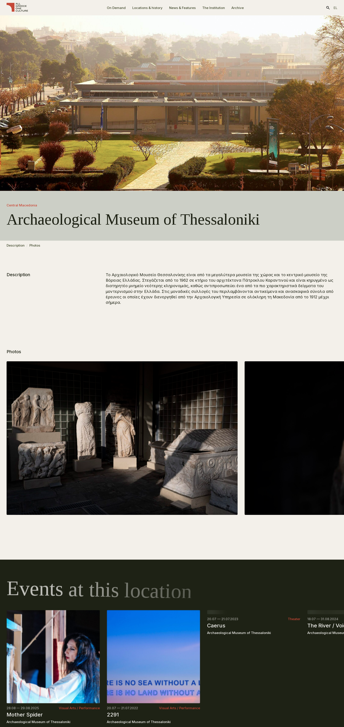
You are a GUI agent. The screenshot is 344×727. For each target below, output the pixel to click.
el (335, 8)
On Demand (116, 8)
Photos (34, 247)
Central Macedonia (22, 205)
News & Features (182, 8)
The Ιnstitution (213, 8)
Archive (237, 8)
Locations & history (147, 8)
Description (16, 247)
